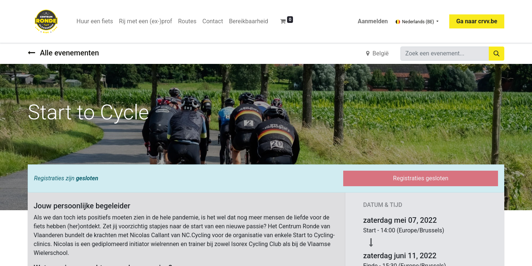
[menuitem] (95, 21)
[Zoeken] (496, 54)
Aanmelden (373, 21)
